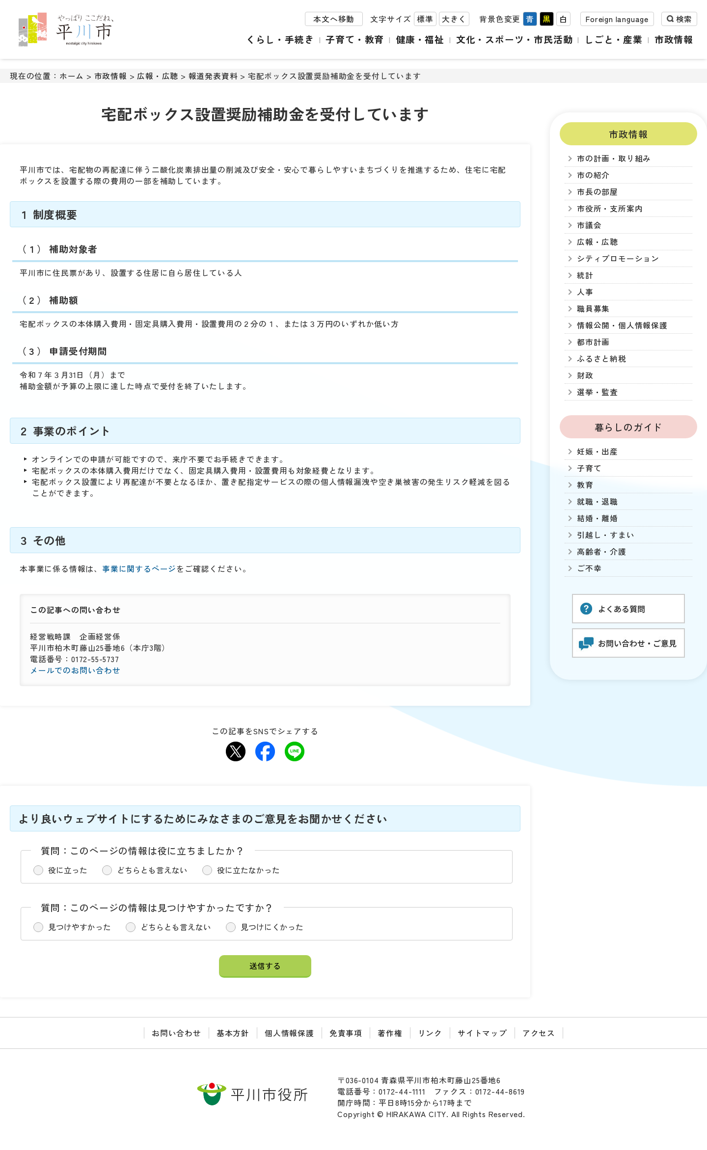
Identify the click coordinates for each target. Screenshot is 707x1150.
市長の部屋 (597, 191)
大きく (454, 19)
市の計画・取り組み (614, 158)
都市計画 (593, 342)
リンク (430, 1033)
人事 (585, 291)
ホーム (71, 75)
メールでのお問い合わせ (75, 670)
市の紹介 (593, 175)
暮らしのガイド (629, 426)
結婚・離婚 (597, 518)
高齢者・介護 (601, 551)
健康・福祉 (420, 39)
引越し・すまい (606, 534)
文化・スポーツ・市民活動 (514, 39)
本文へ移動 (333, 19)
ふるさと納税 (601, 358)
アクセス (538, 1033)
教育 (585, 484)
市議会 (589, 225)
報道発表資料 (213, 75)
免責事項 (345, 1033)
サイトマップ (482, 1033)
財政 (585, 375)
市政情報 (673, 39)
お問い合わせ (176, 1033)
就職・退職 (597, 501)
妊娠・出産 (597, 451)
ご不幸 (589, 568)
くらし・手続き (280, 39)
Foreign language (617, 19)
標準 (425, 19)
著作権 (390, 1033)
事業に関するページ (139, 568)
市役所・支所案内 (610, 208)
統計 (585, 275)
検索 (684, 19)
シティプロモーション (618, 258)
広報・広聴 (157, 75)
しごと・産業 (613, 39)
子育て (589, 468)
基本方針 (233, 1033)
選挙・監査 (597, 392)
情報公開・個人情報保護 (622, 325)
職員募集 (593, 308)
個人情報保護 (289, 1033)
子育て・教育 (355, 39)
